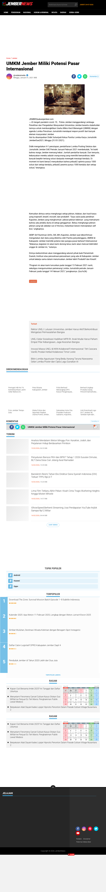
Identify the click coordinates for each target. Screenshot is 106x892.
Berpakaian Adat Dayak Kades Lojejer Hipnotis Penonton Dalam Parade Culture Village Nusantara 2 (53, 709)
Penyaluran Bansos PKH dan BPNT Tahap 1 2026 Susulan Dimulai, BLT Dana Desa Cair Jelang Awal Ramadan (62, 462)
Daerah (63, 12)
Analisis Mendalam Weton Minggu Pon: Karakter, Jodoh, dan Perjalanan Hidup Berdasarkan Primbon (59, 445)
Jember (17, 58)
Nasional (27, 12)
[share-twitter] (79, 76)
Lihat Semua (53, 525)
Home (6, 12)
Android (17, 576)
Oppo (16, 587)
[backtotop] (53, 788)
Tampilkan (95, 421)
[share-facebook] (74, 76)
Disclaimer (88, 840)
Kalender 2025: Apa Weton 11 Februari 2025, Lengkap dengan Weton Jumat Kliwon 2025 (52, 617)
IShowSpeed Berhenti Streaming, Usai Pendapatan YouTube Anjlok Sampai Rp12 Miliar (61, 513)
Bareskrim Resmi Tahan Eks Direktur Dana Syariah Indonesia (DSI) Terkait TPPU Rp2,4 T (63, 477)
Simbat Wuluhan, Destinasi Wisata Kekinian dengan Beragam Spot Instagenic (55, 632)
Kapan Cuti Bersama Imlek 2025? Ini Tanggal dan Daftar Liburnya (35, 691)
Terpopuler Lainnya (53, 676)
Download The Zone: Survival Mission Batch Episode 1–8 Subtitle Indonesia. (54, 602)
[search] (63, 4)
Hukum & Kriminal (41, 12)
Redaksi (79, 840)
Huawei (17, 581)
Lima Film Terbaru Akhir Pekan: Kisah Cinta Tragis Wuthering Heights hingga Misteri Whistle (65, 494)
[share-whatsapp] (85, 76)
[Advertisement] (53, 34)
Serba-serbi (74, 12)
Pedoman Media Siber (84, 843)
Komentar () (94, 76)
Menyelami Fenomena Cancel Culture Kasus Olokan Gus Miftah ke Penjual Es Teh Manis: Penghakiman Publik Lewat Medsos (35, 700)
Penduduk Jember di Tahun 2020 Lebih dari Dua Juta (47, 661)
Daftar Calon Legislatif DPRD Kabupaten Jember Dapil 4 (48, 646)
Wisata (54, 12)
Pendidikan (15, 12)
